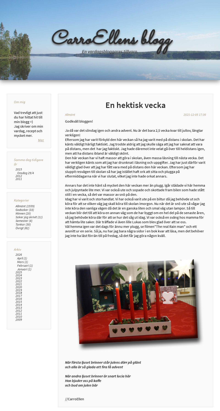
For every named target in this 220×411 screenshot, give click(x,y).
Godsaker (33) (25, 226)
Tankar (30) (23, 241)
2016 (19, 315)
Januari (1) (24, 285)
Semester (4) (24, 237)
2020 (19, 303)
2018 (19, 309)
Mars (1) (22, 278)
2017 (19, 312)
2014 (19, 321)
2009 (19, 335)
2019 (19, 306)
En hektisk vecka (135, 105)
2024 (19, 291)
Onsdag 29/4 (25, 189)
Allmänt (70, 115)
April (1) (22, 274)
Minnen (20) (23, 230)
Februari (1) (25, 282)
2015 (19, 185)
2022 (19, 297)
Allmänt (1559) (25, 222)
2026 (19, 270)
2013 (19, 324)
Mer (41, 156)
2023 (19, 294)
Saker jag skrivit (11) (29, 233)
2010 (19, 332)
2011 (19, 195)
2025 (19, 288)
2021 (19, 300)
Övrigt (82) (22, 244)
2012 (19, 192)
